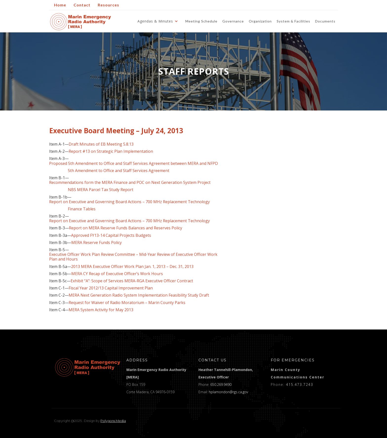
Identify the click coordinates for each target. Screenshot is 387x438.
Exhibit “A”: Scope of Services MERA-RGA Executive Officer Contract (132, 281)
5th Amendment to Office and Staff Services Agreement (118, 170)
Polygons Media (113, 421)
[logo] (87, 367)
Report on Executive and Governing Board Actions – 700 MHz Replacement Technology (129, 201)
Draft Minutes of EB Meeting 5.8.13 (101, 144)
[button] (159, 21)
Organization (260, 21)
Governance (233, 21)
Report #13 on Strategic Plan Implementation (111, 151)
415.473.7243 (299, 384)
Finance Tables (72, 209)
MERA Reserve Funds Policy (96, 242)
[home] (80, 22)
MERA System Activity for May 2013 (101, 309)
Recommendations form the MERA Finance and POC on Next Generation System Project (130, 182)
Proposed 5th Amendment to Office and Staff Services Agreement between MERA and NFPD (133, 163)
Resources (108, 4)
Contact (82, 4)
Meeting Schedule (201, 21)
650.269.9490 (221, 384)
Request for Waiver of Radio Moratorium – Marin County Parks (127, 302)
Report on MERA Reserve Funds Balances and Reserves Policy (125, 228)
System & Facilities (293, 21)
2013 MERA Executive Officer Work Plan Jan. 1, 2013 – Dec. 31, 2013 (132, 266)
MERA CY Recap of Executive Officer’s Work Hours (117, 273)
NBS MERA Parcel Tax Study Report (91, 189)
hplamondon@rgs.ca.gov (228, 392)
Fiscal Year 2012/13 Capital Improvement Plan (111, 288)
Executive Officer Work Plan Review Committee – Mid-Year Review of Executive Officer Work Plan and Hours (133, 257)
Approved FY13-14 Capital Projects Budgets (111, 235)
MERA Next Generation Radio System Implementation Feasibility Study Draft (139, 295)
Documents (325, 21)
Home (60, 4)
